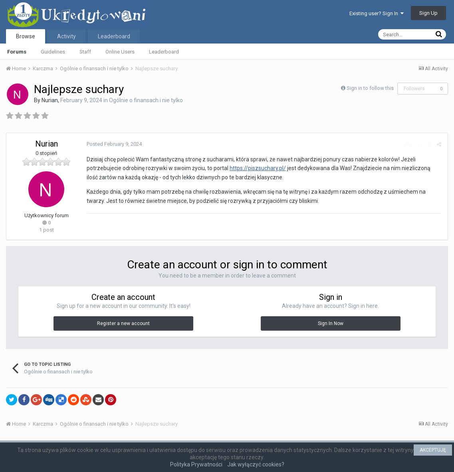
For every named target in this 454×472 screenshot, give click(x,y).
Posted (113, 144)
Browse (25, 36)
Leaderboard (164, 52)
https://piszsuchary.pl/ (257, 168)
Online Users (120, 52)
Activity (66, 36)
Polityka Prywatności (196, 464)
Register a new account (123, 323)
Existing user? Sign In (376, 13)
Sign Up (428, 13)
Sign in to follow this (370, 88)
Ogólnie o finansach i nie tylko (146, 100)
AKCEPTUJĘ (433, 450)
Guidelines (53, 52)
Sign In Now (330, 323)
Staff (85, 52)
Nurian (50, 100)
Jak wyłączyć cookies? (255, 464)
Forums (16, 52)
